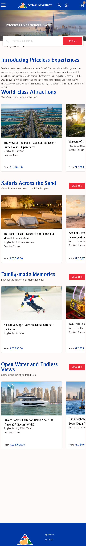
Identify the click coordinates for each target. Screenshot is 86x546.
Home (5, 46)
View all (77, 186)
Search (72, 41)
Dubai (49, 539)
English (49, 534)
